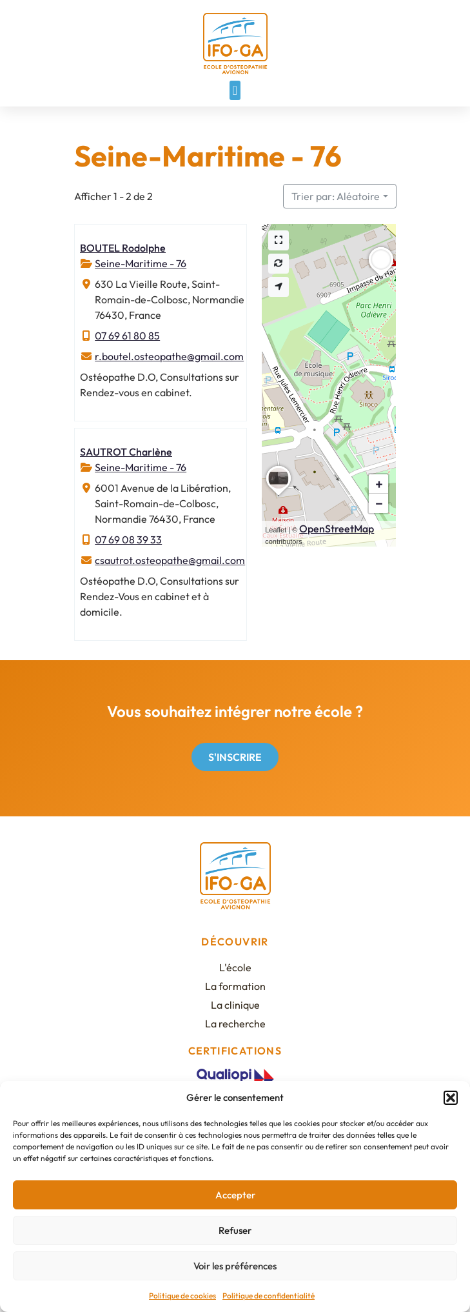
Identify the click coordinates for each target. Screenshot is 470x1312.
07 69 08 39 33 (128, 539)
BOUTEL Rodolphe (123, 247)
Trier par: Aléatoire (335, 196)
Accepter (235, 1195)
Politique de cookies (182, 1295)
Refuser (235, 1230)
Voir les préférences (235, 1266)
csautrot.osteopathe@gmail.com (170, 560)
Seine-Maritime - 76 (140, 263)
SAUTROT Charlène (126, 451)
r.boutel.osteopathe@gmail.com (169, 356)
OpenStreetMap (336, 528)
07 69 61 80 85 (127, 335)
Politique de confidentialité (268, 1295)
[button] (450, 1097)
